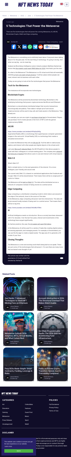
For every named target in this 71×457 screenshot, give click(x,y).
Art (3, 404)
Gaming (5, 412)
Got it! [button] (19, 451)
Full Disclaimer (54, 404)
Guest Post (28, 412)
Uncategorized (7, 424)
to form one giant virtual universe (24, 75)
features (28, 408)
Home (5, 16)
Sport (27, 420)
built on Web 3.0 (28, 182)
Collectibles (29, 404)
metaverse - (42, 42)
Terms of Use (53, 411)
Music (27, 416)
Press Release (7, 420)
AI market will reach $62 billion (40, 224)
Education (5, 408)
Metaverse (13, 16)
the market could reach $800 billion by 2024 (30, 68)
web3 (61, 42)
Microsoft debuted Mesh (23, 149)
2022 (22, 16)
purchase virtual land (39, 117)
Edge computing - (53, 42)
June (29, 16)
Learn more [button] (8, 446)
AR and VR (36, 143)
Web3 (27, 424)
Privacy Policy (53, 407)
